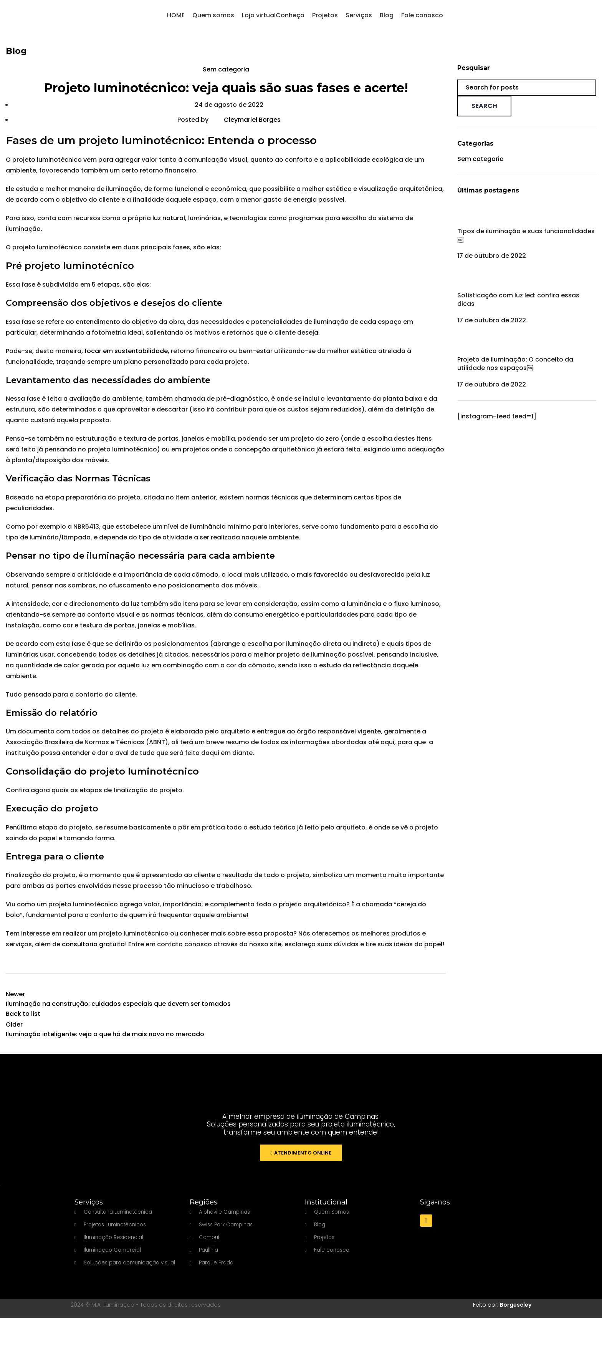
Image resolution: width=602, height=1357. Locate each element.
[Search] (526, 96)
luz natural (168, 226)
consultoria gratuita (92, 952)
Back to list (23, 1021)
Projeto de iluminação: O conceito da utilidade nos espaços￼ (515, 371)
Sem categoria (226, 77)
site (274, 952)
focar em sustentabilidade (125, 359)
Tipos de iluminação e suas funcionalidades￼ (526, 243)
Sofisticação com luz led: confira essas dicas (518, 307)
